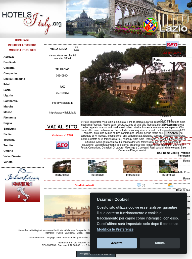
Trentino (9, 145)
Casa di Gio (183, 190)
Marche (8, 106)
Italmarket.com (36, 237)
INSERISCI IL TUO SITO (22, 45)
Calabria (9, 67)
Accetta (116, 243)
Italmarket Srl (65, 242)
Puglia (8, 123)
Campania (10, 73)
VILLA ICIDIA (58, 48)
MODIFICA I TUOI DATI (22, 50)
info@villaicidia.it (62, 102)
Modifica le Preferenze (115, 229)
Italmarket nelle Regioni (30, 230)
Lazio (7, 89)
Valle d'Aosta (12, 156)
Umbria (8, 150)
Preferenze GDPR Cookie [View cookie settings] (96, 254)
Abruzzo (9, 56)
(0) (141, 185)
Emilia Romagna (14, 78)
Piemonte (10, 117)
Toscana (9, 139)
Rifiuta (160, 243)
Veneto (8, 161)
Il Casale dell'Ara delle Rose (173, 172)
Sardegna (10, 128)
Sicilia (8, 134)
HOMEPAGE (22, 40)
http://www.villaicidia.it (62, 112)
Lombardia (11, 100)
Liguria (8, 95)
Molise (8, 112)
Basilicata (10, 62)
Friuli (7, 84)
